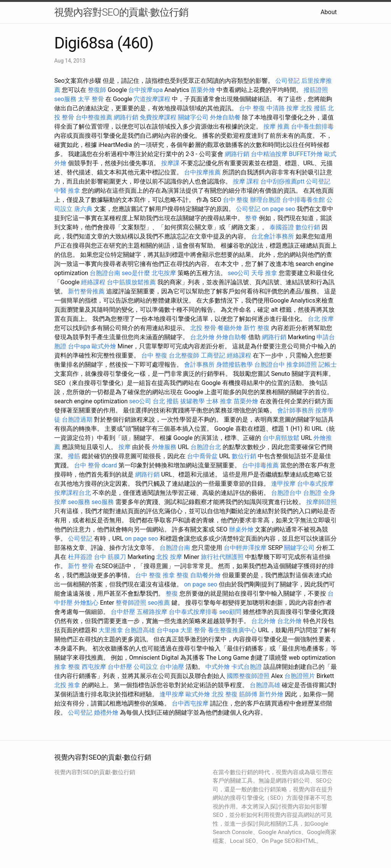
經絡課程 (93, 282)
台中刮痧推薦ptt (282, 181)
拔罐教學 (192, 401)
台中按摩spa (145, 89)
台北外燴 (202, 337)
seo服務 (65, 99)
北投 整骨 (203, 328)
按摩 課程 (246, 181)
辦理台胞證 (265, 199)
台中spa (79, 346)
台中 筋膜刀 (110, 556)
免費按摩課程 (158, 117)
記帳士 (327, 364)
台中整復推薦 (94, 117)
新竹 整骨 (81, 566)
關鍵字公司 (193, 117)
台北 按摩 (321, 318)
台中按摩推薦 (202, 172)
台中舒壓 (123, 611)
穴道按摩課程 (152, 99)
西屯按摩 (94, 666)
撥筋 (74, 456)
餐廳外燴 (230, 328)
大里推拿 (111, 630)
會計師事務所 (295, 410)
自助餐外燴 (205, 575)
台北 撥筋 (166, 401)
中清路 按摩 (283, 108)
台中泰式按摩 (315, 483)
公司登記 (287, 80)
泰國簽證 (282, 227)
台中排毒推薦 (260, 465)
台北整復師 (184, 355)
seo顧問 (230, 611)
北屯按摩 (164, 273)
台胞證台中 (269, 364)
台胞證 (312, 492)
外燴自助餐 (225, 117)
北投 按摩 (169, 556)
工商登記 (213, 355)
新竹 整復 (257, 328)
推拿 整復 (176, 575)
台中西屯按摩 (190, 703)
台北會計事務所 (272, 236)
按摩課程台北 (72, 492)
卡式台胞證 (246, 666)
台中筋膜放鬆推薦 (131, 282)
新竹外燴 (271, 694)
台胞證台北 (206, 447)
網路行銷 (126, 117)
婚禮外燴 (106, 712)
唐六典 (83, 209)
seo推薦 (159, 602)
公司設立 (146, 666)
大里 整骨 (193, 630)
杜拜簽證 (80, 556)
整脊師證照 (131, 602)
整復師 (97, 89)
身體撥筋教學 (234, 364)
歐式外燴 (104, 346)
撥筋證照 (316, 89)
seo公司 (239, 273)
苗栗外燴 (203, 89)
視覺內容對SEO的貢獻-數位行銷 (121, 12)
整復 (172, 593)
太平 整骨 (91, 99)
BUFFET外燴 (306, 154)
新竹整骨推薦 (86, 291)
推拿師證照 (301, 364)
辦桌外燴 (241, 529)
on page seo (278, 209)
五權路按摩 (152, 611)
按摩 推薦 (276, 126)
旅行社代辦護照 (222, 556)
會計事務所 (199, 364)
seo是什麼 (136, 273)
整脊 (251, 218)
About (328, 12)
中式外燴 (217, 666)
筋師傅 (248, 694)
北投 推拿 (67, 685)
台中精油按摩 (269, 154)
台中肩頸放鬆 (281, 437)
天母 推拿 (264, 273)
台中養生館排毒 (312, 126)
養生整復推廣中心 (232, 630)
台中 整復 (252, 108)
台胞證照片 (299, 676)
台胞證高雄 (139, 630)
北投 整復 (225, 694)
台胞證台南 (105, 273)
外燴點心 (86, 602)
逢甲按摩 (283, 483)
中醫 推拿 (67, 190)
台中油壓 (172, 666)
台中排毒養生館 (303, 199)
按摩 (124, 447)
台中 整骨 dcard (95, 465)
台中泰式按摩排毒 (193, 611)
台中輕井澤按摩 (245, 547)
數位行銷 (308, 227)
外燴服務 (164, 447)
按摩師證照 (321, 502)
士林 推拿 (219, 401)
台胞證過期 (77, 419)
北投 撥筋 (313, 108)
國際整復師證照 (248, 676)
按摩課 (170, 163)
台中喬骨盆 (202, 456)
